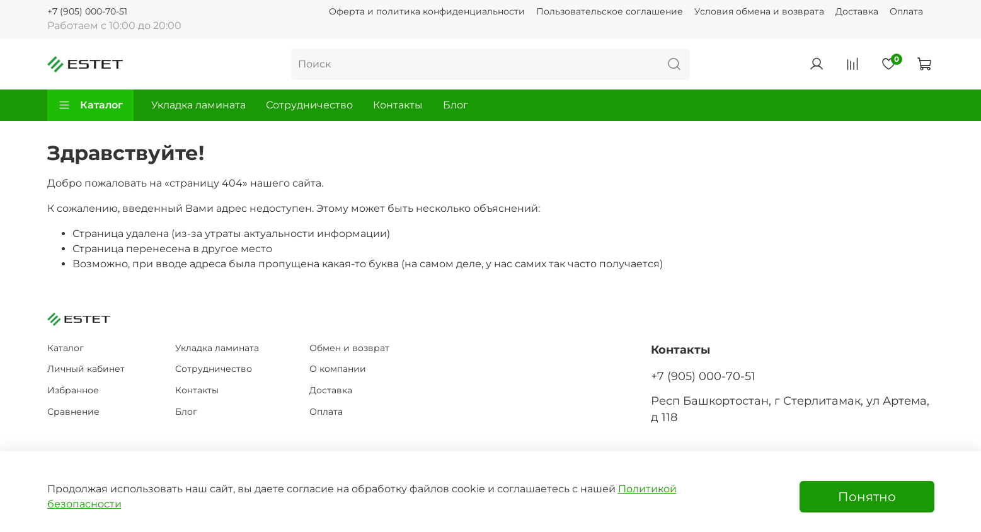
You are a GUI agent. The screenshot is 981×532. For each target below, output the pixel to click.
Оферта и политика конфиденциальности (427, 11)
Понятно (867, 496)
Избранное (73, 390)
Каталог (90, 105)
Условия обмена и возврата (759, 11)
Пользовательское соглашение (609, 11)
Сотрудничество (309, 105)
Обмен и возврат (349, 348)
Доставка (856, 11)
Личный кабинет (86, 368)
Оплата (906, 11)
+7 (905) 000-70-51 (87, 11)
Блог (455, 105)
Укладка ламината (198, 105)
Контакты (398, 105)
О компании (337, 368)
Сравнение (73, 411)
